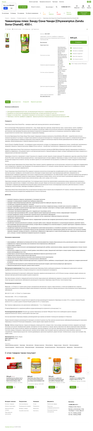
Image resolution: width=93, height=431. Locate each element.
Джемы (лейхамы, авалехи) (11, 345)
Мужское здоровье (9, 347)
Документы (50, 401)
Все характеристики (45, 96)
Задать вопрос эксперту (84, 13)
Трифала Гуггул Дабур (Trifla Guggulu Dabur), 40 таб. (77, 378)
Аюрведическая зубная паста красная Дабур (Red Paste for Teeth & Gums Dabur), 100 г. (14, 379)
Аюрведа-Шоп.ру (9, 427)
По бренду (13, 13)
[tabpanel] (46, 227)
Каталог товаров (9, 404)
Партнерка (55, 1)
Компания (36, 401)
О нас (34, 404)
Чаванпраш (22, 345)
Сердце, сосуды (58, 345)
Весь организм (29, 345)
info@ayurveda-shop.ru (74, 406)
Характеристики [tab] (16, 101)
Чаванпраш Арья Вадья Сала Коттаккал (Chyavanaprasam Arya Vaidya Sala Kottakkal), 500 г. (35, 380)
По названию (21, 13)
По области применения (32, 13)
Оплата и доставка (33, 1)
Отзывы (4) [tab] (26, 101)
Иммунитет (65, 345)
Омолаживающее (40, 347)
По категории (5, 13)
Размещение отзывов (25, 406)
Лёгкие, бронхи (49, 345)
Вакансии (36, 408)
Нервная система (20, 347)
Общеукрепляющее (29, 347)
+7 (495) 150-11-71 (65, 7)
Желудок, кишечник (39, 345)
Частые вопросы (23, 404)
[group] (25, 50)
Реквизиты (36, 406)
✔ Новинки (51, 13)
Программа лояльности (45, 1)
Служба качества (24, 410)
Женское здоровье (74, 345)
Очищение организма (50, 347)
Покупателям (23, 401)
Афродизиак (70, 347)
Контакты (61, 1)
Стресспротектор (78, 347)
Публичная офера (52, 404)
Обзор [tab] (7, 101)
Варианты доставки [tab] (36, 101)
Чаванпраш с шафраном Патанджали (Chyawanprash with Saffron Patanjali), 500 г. (56, 379)
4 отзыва (9, 29)
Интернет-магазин (10, 401)
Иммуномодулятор (61, 347)
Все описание (43, 42)
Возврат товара (23, 408)
